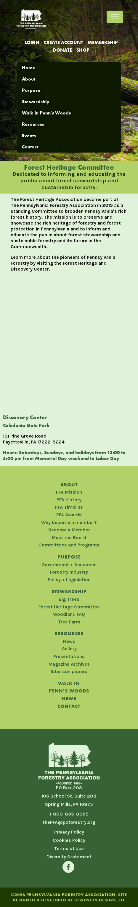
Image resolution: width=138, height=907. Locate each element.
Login (32, 42)
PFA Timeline (69, 507)
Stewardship (35, 102)
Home (28, 68)
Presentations (69, 656)
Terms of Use (69, 848)
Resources (33, 124)
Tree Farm (69, 622)
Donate (62, 50)
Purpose (31, 90)
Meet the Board (69, 537)
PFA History (69, 499)
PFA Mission (69, 492)
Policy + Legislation (69, 579)
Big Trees (69, 599)
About (28, 79)
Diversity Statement (69, 856)
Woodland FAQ (69, 614)
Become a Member (69, 530)
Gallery (69, 648)
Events (29, 135)
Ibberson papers (69, 671)
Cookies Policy (69, 840)
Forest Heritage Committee (69, 607)
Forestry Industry (69, 572)
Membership (103, 42)
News (69, 641)
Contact (30, 147)
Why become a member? (69, 522)
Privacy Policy (69, 832)
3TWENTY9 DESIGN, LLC (100, 900)
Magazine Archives (69, 664)
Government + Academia (69, 564)
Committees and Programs (69, 545)
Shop (82, 50)
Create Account (63, 42)
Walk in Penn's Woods (46, 113)
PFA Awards (69, 515)
